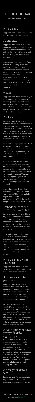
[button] (32, 2)
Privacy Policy (23, 397)
